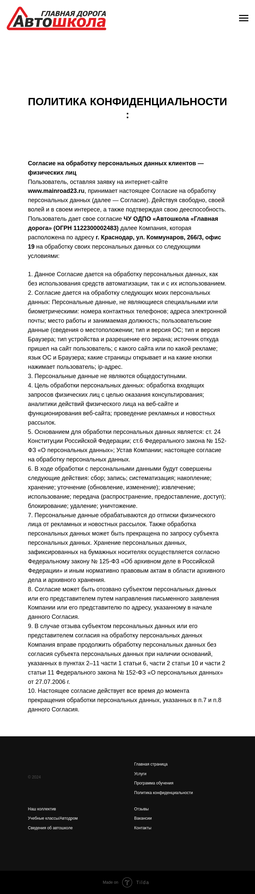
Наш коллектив (42, 809)
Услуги (140, 774)
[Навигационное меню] (243, 18)
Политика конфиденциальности (163, 792)
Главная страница (151, 764)
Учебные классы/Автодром (53, 818)
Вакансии (143, 818)
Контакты (142, 828)
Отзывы (141, 809)
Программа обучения (153, 783)
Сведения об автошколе (50, 828)
